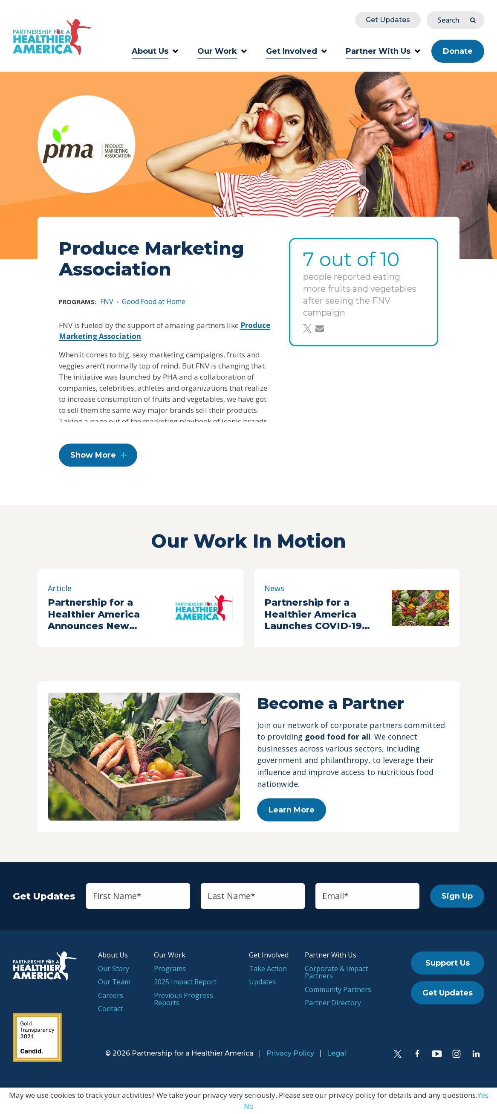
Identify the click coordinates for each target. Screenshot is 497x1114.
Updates (262, 981)
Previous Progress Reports (183, 999)
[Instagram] (456, 1054)
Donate (458, 51)
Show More (93, 455)
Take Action (268, 968)
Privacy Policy (290, 1053)
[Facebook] (417, 1054)
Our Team (114, 981)
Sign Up (457, 896)
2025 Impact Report (185, 981)
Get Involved (296, 51)
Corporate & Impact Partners (336, 972)
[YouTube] (437, 1054)
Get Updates (388, 20)
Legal (336, 1053)
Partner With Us (383, 51)
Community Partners (338, 989)
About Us (155, 51)
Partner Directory (333, 1002)
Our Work (222, 51)
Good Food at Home (153, 301)
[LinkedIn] (476, 1054)
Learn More (292, 810)
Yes (482, 1095)
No (249, 1106)
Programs (170, 968)
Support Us (447, 963)
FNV (106, 301)
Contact (110, 1008)
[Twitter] (398, 1054)
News (274, 588)
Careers (110, 995)
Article (60, 588)
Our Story (113, 968)
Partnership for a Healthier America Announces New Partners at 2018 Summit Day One (94, 614)
